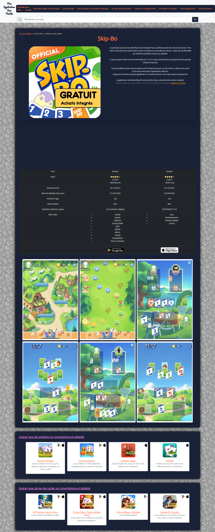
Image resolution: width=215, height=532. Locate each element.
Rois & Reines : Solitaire (128, 512)
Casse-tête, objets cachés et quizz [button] (46, 8)
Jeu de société (25, 33)
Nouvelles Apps (21, 8)
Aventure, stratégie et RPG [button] (145, 8)
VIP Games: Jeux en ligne (45, 512)
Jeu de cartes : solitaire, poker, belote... (48, 34)
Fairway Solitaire (45, 461)
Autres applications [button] (187, 8)
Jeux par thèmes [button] (205, 8)
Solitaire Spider (128, 461)
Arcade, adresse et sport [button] (121, 8)
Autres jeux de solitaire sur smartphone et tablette (51, 437)
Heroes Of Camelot (169, 512)
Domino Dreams (87, 461)
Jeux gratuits (28, 8)
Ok (195, 19)
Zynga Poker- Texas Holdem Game (87, 513)
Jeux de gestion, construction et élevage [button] (92, 8)
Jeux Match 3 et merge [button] (168, 8)
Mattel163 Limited (178, 83)
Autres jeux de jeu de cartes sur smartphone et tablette (54, 488)
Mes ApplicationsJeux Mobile (9, 9)
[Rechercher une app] (107, 19)
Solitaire (170, 461)
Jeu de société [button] (68, 8)
